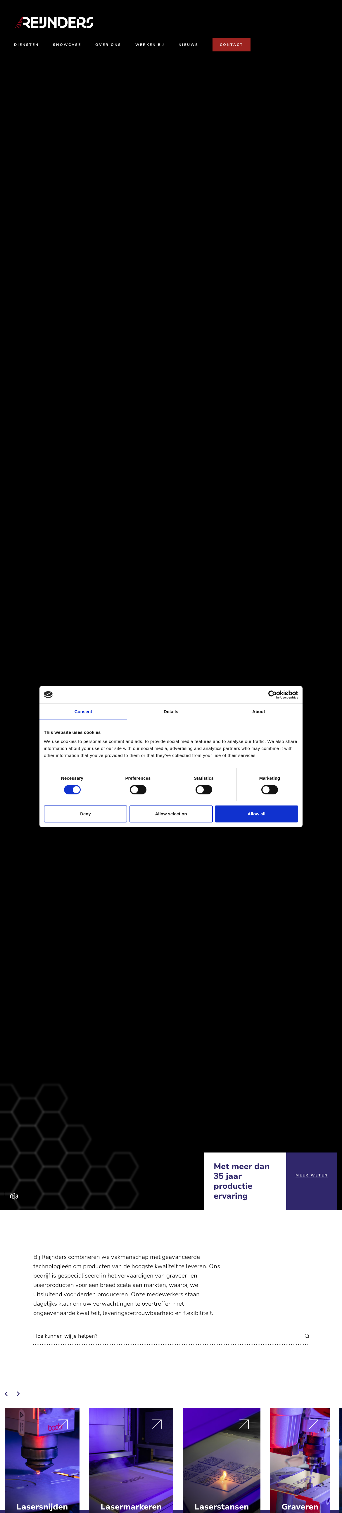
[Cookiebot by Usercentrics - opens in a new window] (272, 694)
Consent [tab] (83, 711)
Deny (85, 813)
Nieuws (188, 44)
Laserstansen (221, 1506)
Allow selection (171, 813)
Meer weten (312, 1175)
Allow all (256, 813)
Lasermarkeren (131, 1506)
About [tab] (258, 711)
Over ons (108, 44)
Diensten (26, 44)
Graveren (299, 1506)
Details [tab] (171, 711)
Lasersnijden (42, 1506)
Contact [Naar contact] (231, 44)
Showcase (67, 44)
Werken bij (150, 44)
